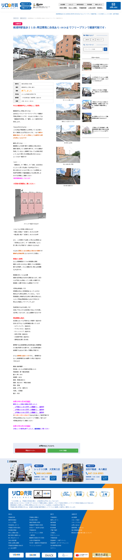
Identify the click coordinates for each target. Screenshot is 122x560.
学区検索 (53, 525)
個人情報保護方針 (77, 530)
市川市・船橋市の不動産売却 (38, 543)
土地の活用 (91, 8)
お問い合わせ (76, 525)
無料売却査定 (80, 4)
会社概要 (62, 4)
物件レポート (98, 4)
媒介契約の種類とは (14, 535)
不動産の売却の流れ (14, 527)
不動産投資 (82, 8)
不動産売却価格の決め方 (15, 545)
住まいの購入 (73, 8)
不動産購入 (53, 517)
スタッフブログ (76, 522)
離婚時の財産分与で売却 (36, 538)
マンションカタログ (35, 545)
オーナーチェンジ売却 (36, 532)
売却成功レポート (13, 525)
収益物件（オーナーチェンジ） (59, 543)
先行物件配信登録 (55, 545)
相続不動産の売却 (34, 522)
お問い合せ (113, 7)
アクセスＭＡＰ (53, 478)
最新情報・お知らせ (78, 527)
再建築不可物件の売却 (36, 525)
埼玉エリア (99, 39)
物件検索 (53, 522)
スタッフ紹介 (76, 520)
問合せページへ (30, 450)
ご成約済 (87, 39)
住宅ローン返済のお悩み (36, 527)
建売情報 (37, 428)
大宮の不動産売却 (34, 540)
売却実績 (89, 4)
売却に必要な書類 (13, 543)
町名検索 (53, 527)
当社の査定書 (12, 540)
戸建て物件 (53, 530)
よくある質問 (12, 548)
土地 (93, 39)
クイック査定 (12, 522)
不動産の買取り (34, 517)
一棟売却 (32, 535)
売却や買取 (63, 8)
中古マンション (55, 535)
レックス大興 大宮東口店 (47, 469)
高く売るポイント (13, 538)
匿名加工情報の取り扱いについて (82, 532)
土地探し (53, 532)
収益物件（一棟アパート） (58, 540)
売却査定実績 (12, 530)
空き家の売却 (33, 520)
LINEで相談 (63, 450)
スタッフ (71, 4)
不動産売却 (11, 517)
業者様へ (100, 8)
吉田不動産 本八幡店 (96, 469)
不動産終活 (32, 530)
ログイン (53, 548)
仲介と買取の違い (13, 532)
